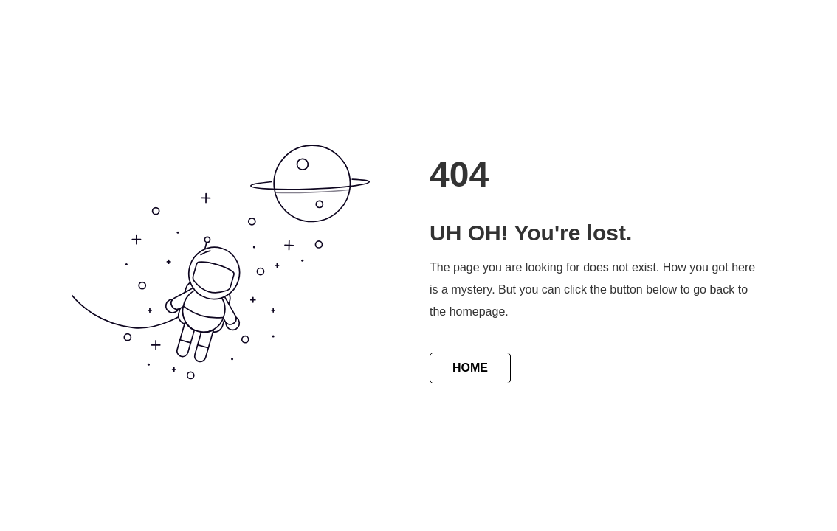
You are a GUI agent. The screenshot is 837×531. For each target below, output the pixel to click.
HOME (470, 367)
